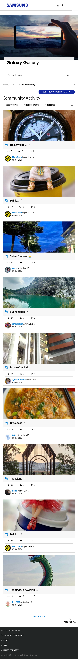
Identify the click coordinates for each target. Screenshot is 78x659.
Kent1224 (16, 602)
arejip (14, 268)
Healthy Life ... (18, 144)
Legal (4, 645)
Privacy (5, 640)
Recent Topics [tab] (12, 105)
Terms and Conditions (13, 635)
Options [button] (70, 85)
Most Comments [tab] (31, 105)
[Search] (39, 75)
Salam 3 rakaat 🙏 (21, 256)
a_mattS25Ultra (19, 380)
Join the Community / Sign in (56, 92)
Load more (38, 616)
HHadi (15, 491)
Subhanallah (17, 311)
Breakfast (16, 423)
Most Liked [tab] (50, 105)
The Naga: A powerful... (24, 590)
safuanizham (17, 324)
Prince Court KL (19, 367)
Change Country (10, 650)
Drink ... (14, 200)
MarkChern (17, 157)
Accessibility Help (10, 630)
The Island (16, 478)
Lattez (14, 435)
